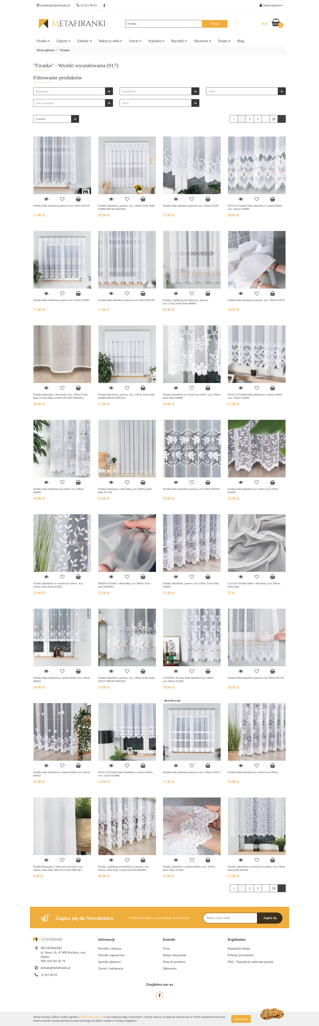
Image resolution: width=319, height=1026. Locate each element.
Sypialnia (156, 41)
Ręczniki (179, 41)
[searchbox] (70, 92)
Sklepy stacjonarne (174, 955)
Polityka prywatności (241, 955)
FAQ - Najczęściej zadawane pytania (251, 961)
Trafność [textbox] (41, 119)
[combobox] (73, 91)
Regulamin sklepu (239, 948)
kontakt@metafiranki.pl (55, 967)
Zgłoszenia (169, 968)
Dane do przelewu (174, 961)
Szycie (135, 41)
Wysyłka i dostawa (110, 948)
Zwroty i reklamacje (110, 968)
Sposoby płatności (109, 961)
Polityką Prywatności (91, 1016)
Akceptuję (241, 1018)
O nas (166, 948)
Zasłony (84, 41)
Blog (240, 41)
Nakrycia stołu (111, 41)
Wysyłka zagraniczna (111, 955)
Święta (224, 41)
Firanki (43, 41)
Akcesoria (202, 41)
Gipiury (63, 41)
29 (273, 119)
